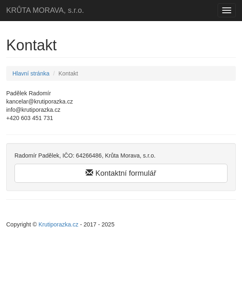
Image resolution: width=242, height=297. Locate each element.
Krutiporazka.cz (58, 224)
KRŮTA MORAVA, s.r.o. (45, 10)
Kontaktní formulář (121, 173)
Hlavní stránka (30, 73)
